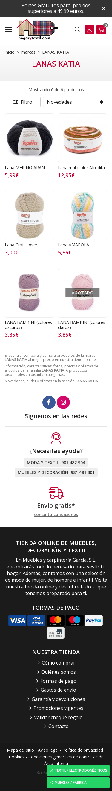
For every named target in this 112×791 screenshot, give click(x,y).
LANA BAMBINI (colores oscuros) (28, 324)
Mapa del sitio (20, 750)
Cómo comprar (58, 662)
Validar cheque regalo (58, 717)
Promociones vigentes (58, 708)
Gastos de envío (58, 690)
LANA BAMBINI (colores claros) (81, 324)
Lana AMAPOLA (73, 245)
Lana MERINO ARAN (25, 167)
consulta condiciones (56, 514)
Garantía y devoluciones (58, 699)
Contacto (58, 726)
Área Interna (56, 763)
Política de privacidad (82, 750)
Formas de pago (58, 681)
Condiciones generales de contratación (66, 757)
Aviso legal (48, 750)
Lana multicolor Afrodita (81, 167)
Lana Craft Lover (21, 245)
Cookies (16, 757)
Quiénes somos (58, 672)
